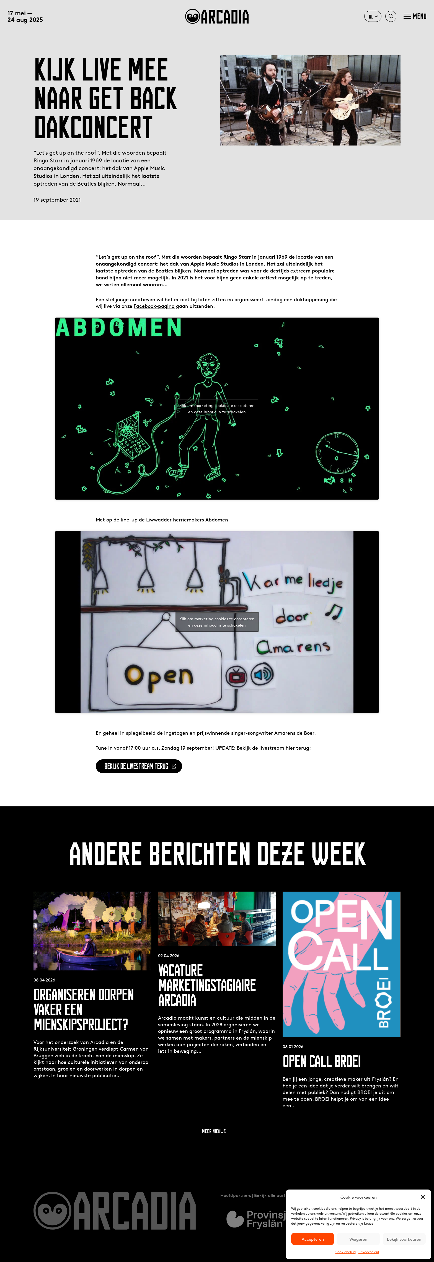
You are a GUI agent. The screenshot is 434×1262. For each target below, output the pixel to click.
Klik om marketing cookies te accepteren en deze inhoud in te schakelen (217, 408)
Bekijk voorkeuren (404, 1239)
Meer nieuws (214, 1131)
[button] (423, 1197)
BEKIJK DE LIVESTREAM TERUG (136, 766)
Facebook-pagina (154, 305)
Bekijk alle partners (274, 1195)
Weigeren (358, 1239)
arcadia (217, 16)
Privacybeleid (368, 1252)
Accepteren (313, 1239)
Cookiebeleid (345, 1252)
